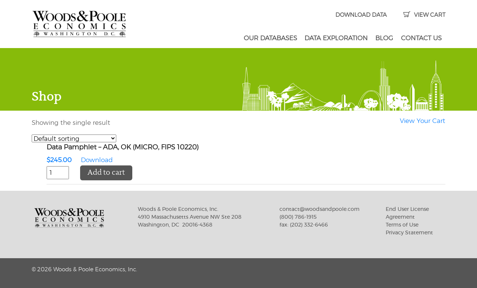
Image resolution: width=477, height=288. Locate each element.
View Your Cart (422, 121)
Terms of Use (402, 225)
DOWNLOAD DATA (361, 15)
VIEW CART (424, 15)
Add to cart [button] (106, 172)
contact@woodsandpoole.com (319, 209)
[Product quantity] (58, 173)
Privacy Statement (409, 232)
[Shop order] (74, 138)
